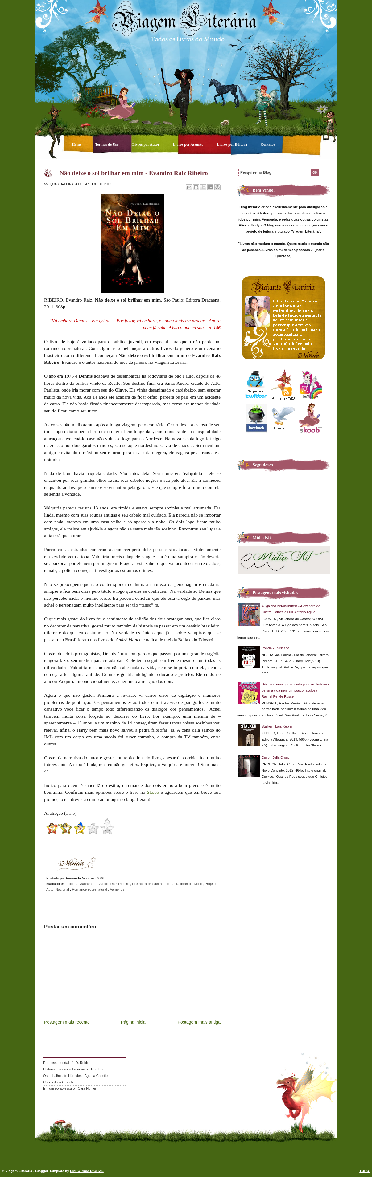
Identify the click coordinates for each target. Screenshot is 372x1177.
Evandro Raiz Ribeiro (113, 884)
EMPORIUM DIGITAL (87, 1171)
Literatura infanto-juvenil (184, 884)
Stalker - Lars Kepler (277, 726)
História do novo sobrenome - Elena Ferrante (77, 1069)
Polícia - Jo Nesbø (275, 648)
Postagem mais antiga (199, 1022)
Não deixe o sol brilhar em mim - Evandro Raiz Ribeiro (134, 173)
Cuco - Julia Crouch (276, 757)
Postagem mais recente (67, 1022)
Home (77, 144)
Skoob (153, 792)
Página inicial (134, 1022)
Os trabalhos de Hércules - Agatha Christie (75, 1076)
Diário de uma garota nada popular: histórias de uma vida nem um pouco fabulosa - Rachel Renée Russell (295, 690)
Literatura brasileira (147, 884)
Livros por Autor (146, 144)
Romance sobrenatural (90, 889)
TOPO (364, 1171)
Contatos (268, 144)
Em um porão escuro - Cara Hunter (69, 1088)
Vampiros (117, 889)
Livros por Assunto (189, 144)
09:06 (99, 878)
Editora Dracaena (81, 884)
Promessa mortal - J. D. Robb (65, 1063)
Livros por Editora (232, 144)
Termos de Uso (107, 144)
